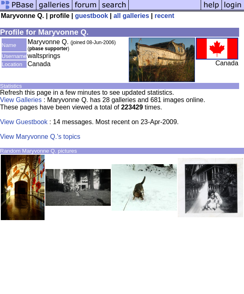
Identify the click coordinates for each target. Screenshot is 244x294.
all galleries (131, 15)
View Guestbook (23, 121)
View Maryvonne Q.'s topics (40, 136)
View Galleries (21, 99)
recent (164, 15)
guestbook (91, 15)
